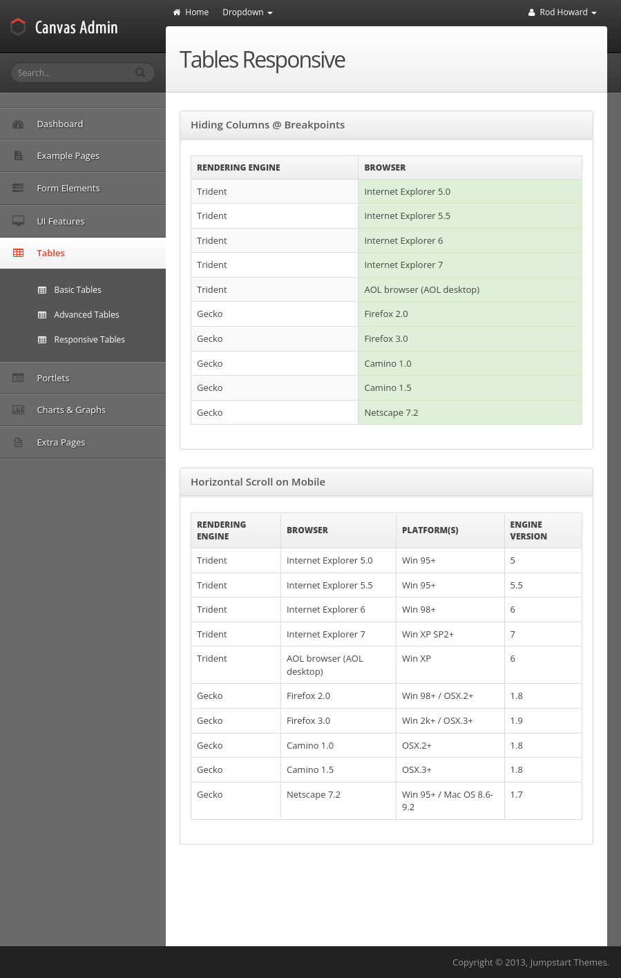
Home (191, 12)
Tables (116, 253)
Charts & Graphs (116, 409)
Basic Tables (70, 290)
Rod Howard (562, 12)
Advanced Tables (79, 314)
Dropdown (247, 12)
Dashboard (47, 123)
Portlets (40, 378)
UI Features (116, 221)
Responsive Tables (81, 339)
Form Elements (116, 188)
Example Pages (116, 155)
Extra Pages (116, 442)
